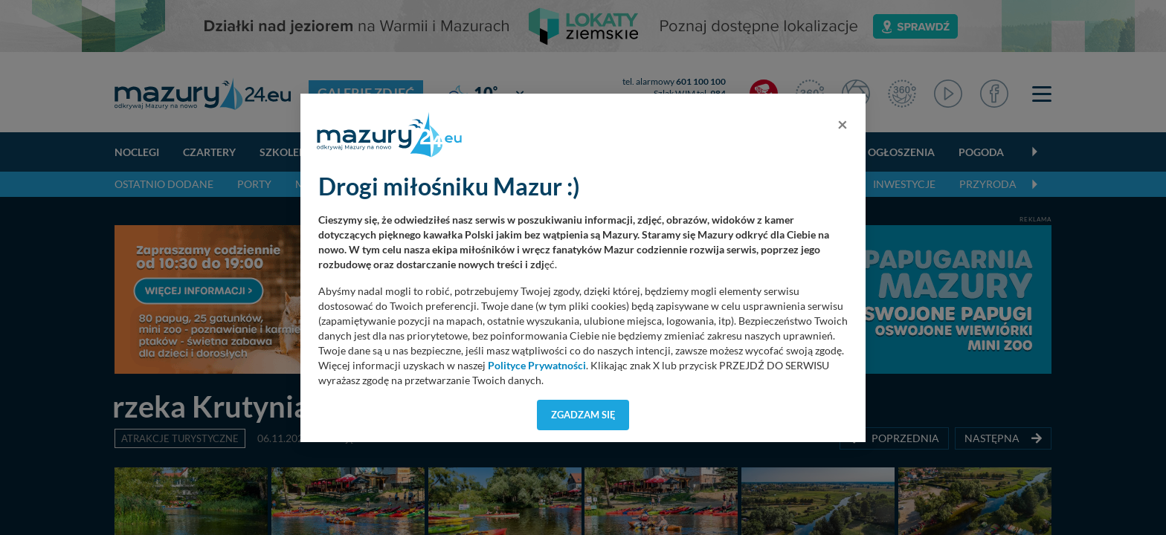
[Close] (842, 124)
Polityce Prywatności (537, 366)
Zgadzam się (583, 415)
